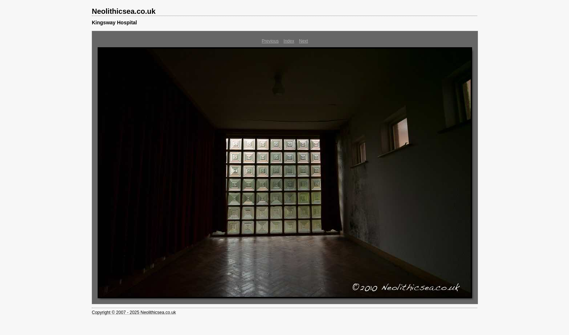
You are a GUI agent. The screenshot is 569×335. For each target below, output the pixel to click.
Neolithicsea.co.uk (124, 11)
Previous (270, 41)
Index (288, 41)
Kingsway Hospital (114, 22)
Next (303, 41)
